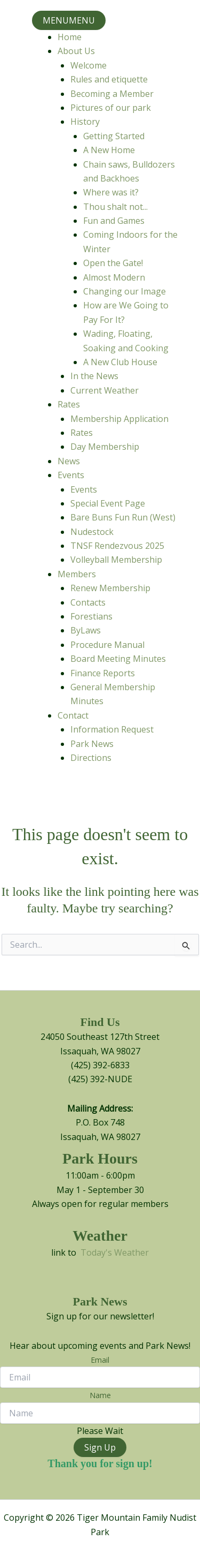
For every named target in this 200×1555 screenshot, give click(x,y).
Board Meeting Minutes (118, 659)
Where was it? (111, 192)
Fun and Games (114, 221)
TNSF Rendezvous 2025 (117, 546)
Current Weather (104, 390)
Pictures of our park (110, 108)
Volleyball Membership (116, 559)
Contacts (88, 602)
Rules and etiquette (109, 79)
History (85, 121)
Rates (69, 404)
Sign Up (100, 1447)
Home (70, 37)
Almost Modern (114, 277)
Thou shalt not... (115, 207)
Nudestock (92, 532)
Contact (73, 715)
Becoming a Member (112, 94)
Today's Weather (115, 1252)
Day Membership (104, 446)
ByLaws (85, 630)
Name (100, 1395)
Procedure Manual (107, 645)
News (69, 461)
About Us (76, 51)
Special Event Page (107, 503)
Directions (90, 758)
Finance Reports (102, 673)
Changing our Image (124, 291)
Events (71, 475)
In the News (94, 376)
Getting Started (114, 136)
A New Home (109, 150)
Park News (92, 744)
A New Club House (120, 362)
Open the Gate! (113, 263)
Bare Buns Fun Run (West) (122, 517)
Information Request (112, 729)
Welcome (88, 65)
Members (77, 574)
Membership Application (119, 419)
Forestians (91, 616)
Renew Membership (110, 588)
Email (100, 1360)
